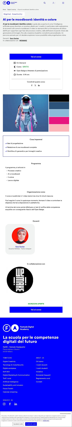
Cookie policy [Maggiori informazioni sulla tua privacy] (46, 420)
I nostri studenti (42, 368)
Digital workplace (9, 368)
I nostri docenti (41, 365)
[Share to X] (35, 85)
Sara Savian (14, 38)
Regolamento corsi (43, 378)
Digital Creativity (11, 9)
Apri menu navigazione (63, 3)
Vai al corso (36, 57)
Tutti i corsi (7, 378)
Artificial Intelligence (10, 382)
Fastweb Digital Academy (28, 328)
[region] (36, 419)
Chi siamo (39, 361)
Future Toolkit (8, 389)
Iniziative (39, 372)
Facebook (10, 404)
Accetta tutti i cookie (31, 424)
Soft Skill (6, 372)
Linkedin (15, 404)
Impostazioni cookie (18, 424)
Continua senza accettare (65, 413)
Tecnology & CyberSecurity (13, 365)
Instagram (4, 404)
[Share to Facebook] (32, 85)
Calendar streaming (10, 392)
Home (4, 9)
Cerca (45, 3)
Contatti (39, 382)
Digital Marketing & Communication (16, 375)
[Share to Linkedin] (39, 85)
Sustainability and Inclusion (13, 385)
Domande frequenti (43, 375)
